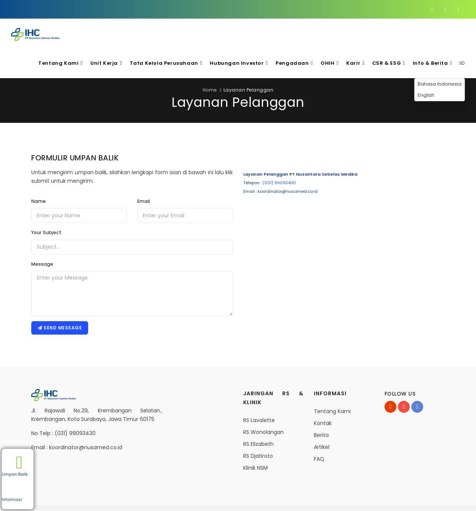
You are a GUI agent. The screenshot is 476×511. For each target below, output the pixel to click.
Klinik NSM (255, 439)
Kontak (323, 395)
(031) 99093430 (279, 153)
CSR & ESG (393, 33)
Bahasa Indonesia (439, 54)
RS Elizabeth (258, 415)
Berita (321, 407)
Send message (60, 299)
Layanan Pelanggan (248, 60)
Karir (362, 33)
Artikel (321, 418)
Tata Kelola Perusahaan (183, 33)
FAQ (319, 430)
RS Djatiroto (258, 427)
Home (210, 60)
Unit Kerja (127, 33)
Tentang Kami (84, 33)
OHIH (337, 33)
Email (143, 171)
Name (38, 171)
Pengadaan (304, 33)
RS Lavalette (259, 392)
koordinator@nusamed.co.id (85, 419)
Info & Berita (435, 33)
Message (42, 234)
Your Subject (46, 202)
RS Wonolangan (263, 404)
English (426, 65)
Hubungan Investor (251, 33)
